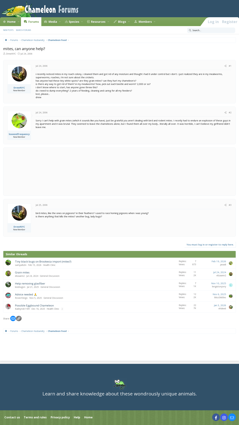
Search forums (23, 30)
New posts (8, 30)
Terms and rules (35, 417)
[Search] (211, 30)
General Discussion (49, 275)
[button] (18, 21)
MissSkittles (220, 297)
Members (145, 22)
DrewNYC (11, 53)
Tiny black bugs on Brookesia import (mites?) (43, 261)
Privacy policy (60, 417)
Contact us (12, 417)
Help (77, 417)
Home (11, 22)
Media (52, 22)
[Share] (225, 66)
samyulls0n (20, 264)
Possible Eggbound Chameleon (34, 305)
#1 (230, 65)
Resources (98, 22)
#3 (230, 204)
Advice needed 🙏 (26, 294)
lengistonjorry (219, 286)
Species (74, 22)
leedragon (20, 286)
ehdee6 (222, 308)
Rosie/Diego (21, 297)
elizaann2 (20, 275)
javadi (223, 264)
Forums (33, 22)
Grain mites (22, 272)
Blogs (122, 22)
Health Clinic (49, 264)
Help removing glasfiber (30, 283)
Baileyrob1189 (22, 308)
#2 (230, 112)
